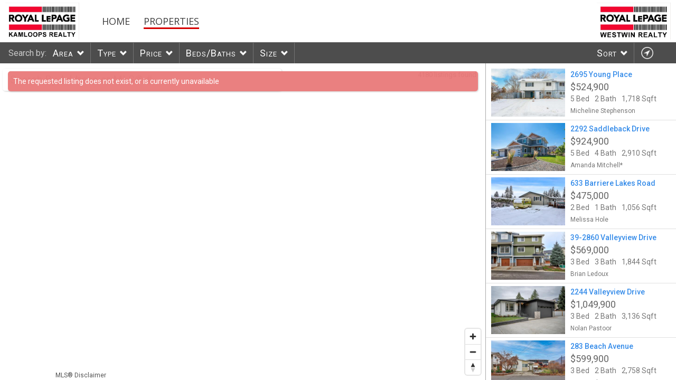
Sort (607, 53)
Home (116, 21)
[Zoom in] (473, 336)
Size (268, 53)
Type (106, 53)
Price (151, 53)
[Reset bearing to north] (473, 367)
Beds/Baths (211, 53)
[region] (243, 221)
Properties (171, 21)
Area (63, 53)
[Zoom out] (473, 351)
